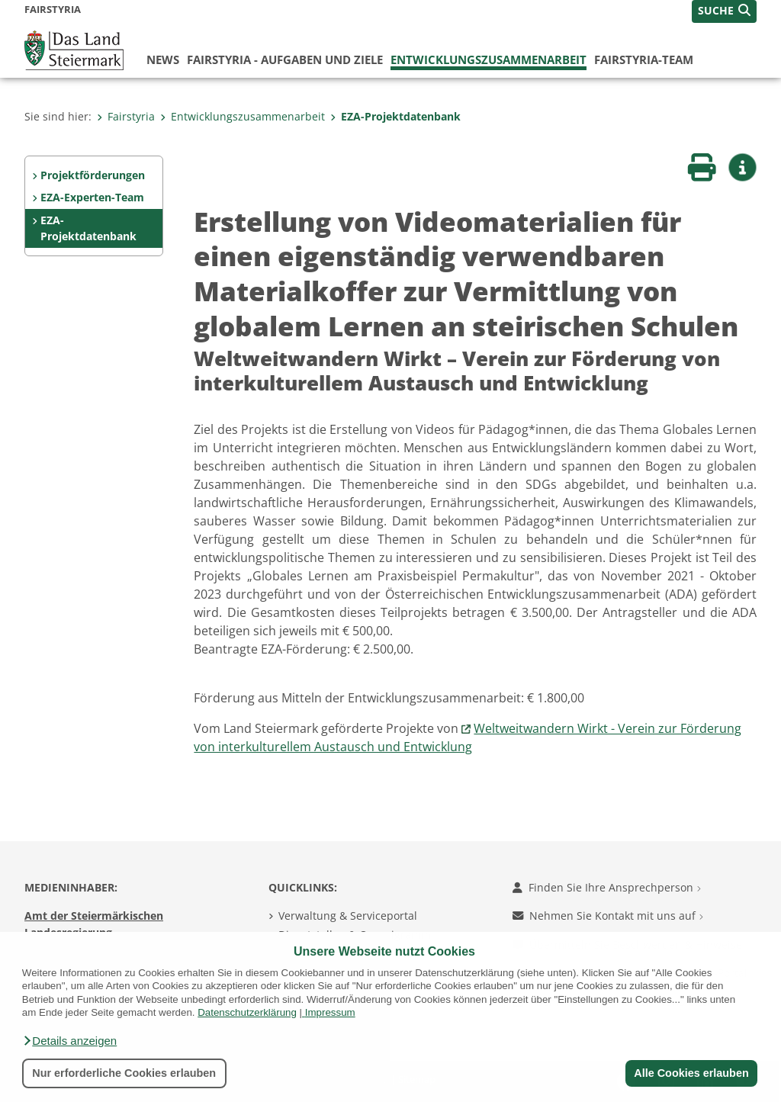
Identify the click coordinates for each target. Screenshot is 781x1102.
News (162, 59)
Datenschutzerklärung (247, 1012)
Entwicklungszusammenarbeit (488, 59)
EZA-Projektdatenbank (395, 116)
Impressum (330, 1012)
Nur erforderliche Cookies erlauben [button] (124, 1073)
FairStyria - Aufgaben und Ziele (285, 59)
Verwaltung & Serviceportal (347, 915)
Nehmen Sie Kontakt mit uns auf (608, 915)
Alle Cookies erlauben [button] (691, 1073)
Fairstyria (126, 116)
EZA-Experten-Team (92, 197)
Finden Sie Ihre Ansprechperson (607, 887)
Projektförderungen (92, 175)
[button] (69, 1041)
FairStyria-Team (643, 59)
